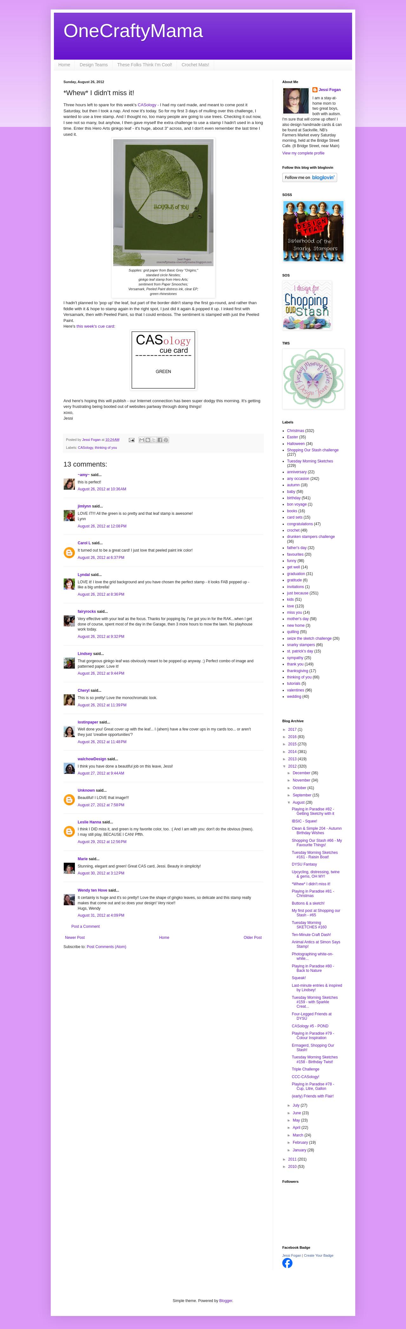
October (300, 788)
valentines (295, 690)
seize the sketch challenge (309, 638)
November (302, 780)
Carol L (84, 543)
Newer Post (75, 937)
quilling (293, 632)
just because (297, 593)
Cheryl (83, 690)
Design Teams (94, 64)
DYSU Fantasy (304, 864)
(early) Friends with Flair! (313, 1096)
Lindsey (85, 653)
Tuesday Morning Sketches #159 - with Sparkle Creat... (315, 1002)
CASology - (147, 104)
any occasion (298, 478)
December (302, 773)
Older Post (253, 937)
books (292, 511)
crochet (293, 530)
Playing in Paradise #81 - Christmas (313, 893)
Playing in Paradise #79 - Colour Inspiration (313, 1035)
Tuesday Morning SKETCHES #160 (309, 924)
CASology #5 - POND (310, 1026)
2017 (293, 729)
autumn (293, 485)
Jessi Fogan (330, 90)
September (302, 795)
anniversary (297, 472)
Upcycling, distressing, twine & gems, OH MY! (316, 874)
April (297, 1127)
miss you (294, 612)
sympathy (295, 658)
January (300, 1150)
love (290, 606)
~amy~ (84, 475)
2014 (293, 752)
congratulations (300, 524)
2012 (293, 766)
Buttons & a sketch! (308, 903)
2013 (293, 759)
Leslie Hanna (89, 822)
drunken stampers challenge (311, 536)
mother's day (298, 619)
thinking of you (106, 447)
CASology (85, 447)
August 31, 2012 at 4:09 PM (101, 915)
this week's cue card (94, 326)
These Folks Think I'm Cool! (144, 64)
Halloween (296, 444)
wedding (294, 696)
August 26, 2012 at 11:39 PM (102, 705)
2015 (293, 744)
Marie (83, 859)
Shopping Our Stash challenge (313, 450)
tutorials (293, 683)
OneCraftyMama (133, 30)
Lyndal (84, 575)
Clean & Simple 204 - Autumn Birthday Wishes (317, 830)
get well (293, 567)
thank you (295, 664)
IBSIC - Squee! (304, 821)
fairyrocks (87, 611)
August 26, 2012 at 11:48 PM (102, 742)
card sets (295, 517)
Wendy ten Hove (92, 890)
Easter (292, 437)
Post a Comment (85, 926)
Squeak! (299, 978)
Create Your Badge (318, 1255)
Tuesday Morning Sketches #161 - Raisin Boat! (315, 854)
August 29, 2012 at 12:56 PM (102, 842)
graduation (296, 574)
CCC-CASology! (305, 1077)
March (298, 1135)
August (299, 802)
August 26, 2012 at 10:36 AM (102, 489)
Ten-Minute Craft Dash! (311, 935)
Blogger (225, 1301)
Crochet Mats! (195, 64)
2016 (293, 737)
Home (64, 64)
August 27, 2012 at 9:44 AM (101, 773)
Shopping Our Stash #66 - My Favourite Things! (317, 842)
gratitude (294, 580)
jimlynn (84, 506)
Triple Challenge (305, 1069)
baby (291, 491)
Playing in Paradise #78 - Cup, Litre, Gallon (313, 1086)
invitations (295, 587)
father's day (297, 548)
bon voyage (297, 504)
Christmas (295, 431)
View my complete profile (303, 153)
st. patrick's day (300, 651)
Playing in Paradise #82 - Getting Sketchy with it (313, 811)
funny (291, 561)
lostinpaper (88, 722)
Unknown (86, 790)
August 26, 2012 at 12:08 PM (102, 526)
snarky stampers (301, 645)
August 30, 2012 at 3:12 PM (101, 873)
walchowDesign (92, 759)
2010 (293, 1166)
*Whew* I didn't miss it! (311, 884)
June (297, 1113)
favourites (295, 554)
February (301, 1142)
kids (290, 599)
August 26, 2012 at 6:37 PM (101, 557)
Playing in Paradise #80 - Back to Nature (313, 968)
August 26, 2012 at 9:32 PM (101, 636)
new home (295, 625)
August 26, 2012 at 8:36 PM (101, 594)
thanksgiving (297, 671)
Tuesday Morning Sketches (310, 461)
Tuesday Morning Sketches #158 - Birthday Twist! (315, 1059)
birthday (294, 498)
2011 (293, 1159)
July (297, 1105)
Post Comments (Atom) (106, 947)
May (297, 1120)
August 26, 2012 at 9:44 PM (101, 673)
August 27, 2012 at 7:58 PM (101, 805)
